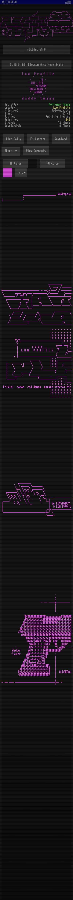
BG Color (15, 163)
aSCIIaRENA (9, 2)
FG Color (53, 163)
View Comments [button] (36, 150)
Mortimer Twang (59, 104)
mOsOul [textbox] (23, 172)
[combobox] (21, 172)
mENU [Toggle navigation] (68, 2)
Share (9, 150)
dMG (67, 119)
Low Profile (61, 107)
